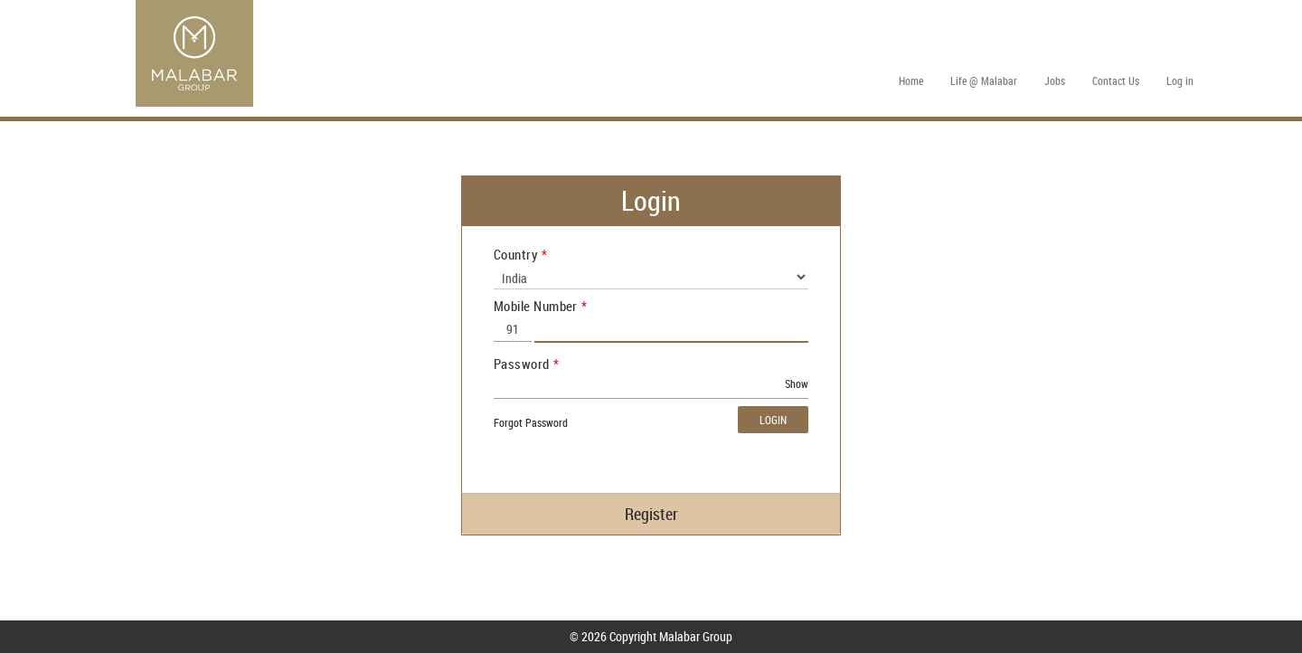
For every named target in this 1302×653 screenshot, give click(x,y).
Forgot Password (531, 422)
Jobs (1054, 80)
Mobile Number (536, 306)
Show (796, 383)
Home (911, 80)
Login (773, 419)
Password (522, 364)
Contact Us (1115, 80)
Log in (1180, 80)
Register (651, 514)
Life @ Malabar (983, 80)
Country (516, 254)
